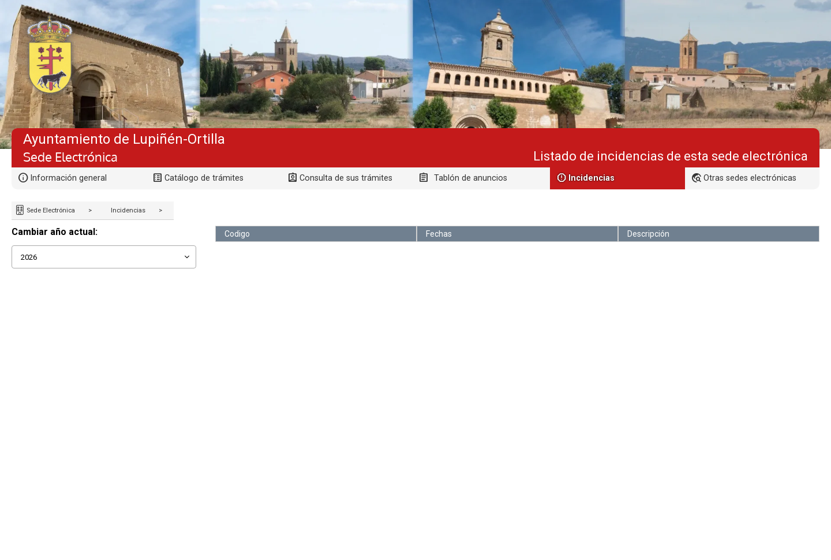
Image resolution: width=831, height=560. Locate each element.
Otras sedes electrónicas (749, 178)
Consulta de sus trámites (346, 178)
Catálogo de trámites (204, 178)
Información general (68, 178)
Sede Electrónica (50, 210)
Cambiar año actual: (55, 231)
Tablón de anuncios (470, 178)
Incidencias (128, 210)
